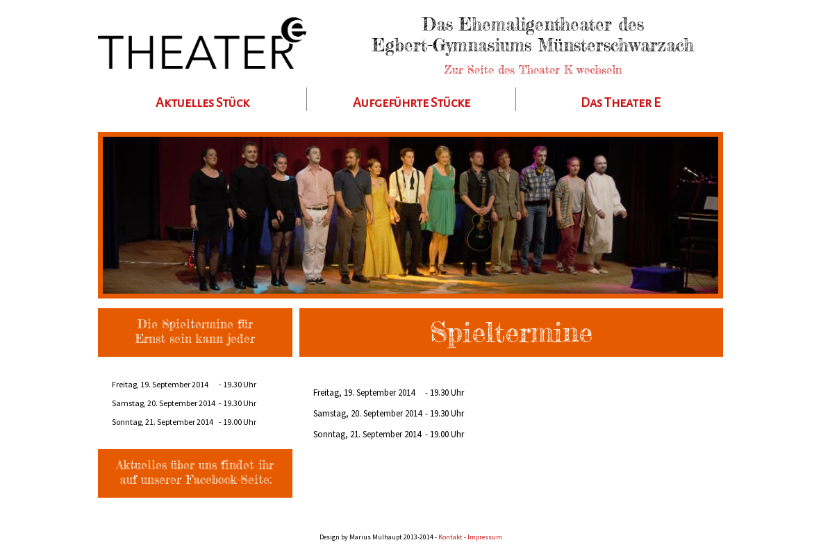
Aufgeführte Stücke (411, 103)
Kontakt (450, 536)
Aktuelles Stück (202, 103)
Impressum (484, 536)
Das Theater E (621, 103)
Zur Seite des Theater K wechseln (533, 69)
